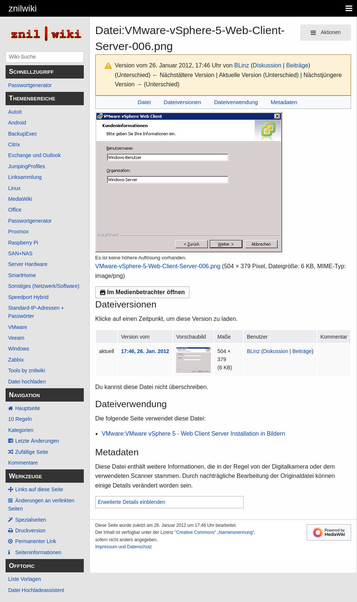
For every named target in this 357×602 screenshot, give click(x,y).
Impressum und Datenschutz (123, 546)
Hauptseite (27, 408)
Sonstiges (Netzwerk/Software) (43, 286)
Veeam (16, 338)
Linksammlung (25, 177)
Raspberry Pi (23, 243)
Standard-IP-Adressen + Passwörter (36, 312)
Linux (14, 188)
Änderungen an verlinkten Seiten (41, 505)
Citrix (14, 144)
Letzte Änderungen (37, 441)
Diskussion (267, 65)
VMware (17, 327)
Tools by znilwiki (26, 370)
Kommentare (23, 463)
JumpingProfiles (26, 166)
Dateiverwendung (236, 102)
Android (17, 123)
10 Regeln (20, 419)
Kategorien (20, 430)
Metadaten (284, 102)
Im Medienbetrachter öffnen (142, 292)
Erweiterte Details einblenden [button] (131, 502)
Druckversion (30, 530)
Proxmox (18, 232)
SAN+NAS (20, 253)
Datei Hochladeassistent (36, 590)
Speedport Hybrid (28, 297)
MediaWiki (20, 199)
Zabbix (16, 360)
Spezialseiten (30, 520)
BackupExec (22, 134)
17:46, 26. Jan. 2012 (145, 351)
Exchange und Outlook (34, 155)
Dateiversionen (182, 102)
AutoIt (15, 112)
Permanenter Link (35, 541)
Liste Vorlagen (24, 579)
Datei (144, 102)
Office (15, 210)
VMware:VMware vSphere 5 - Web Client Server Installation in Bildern (193, 433)
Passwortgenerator (30, 85)
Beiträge (297, 65)
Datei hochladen (27, 382)
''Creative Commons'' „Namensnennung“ (214, 532)
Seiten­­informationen (38, 552)
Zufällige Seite (31, 452)
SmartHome (22, 275)
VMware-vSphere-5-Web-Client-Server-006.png (158, 266)
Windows (18, 349)
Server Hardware (27, 264)
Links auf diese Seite (39, 489)
